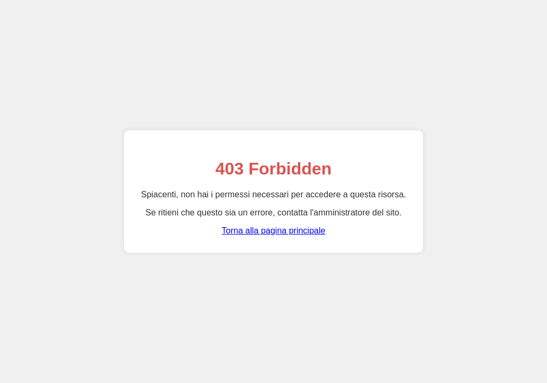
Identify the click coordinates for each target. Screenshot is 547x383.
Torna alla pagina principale (274, 230)
